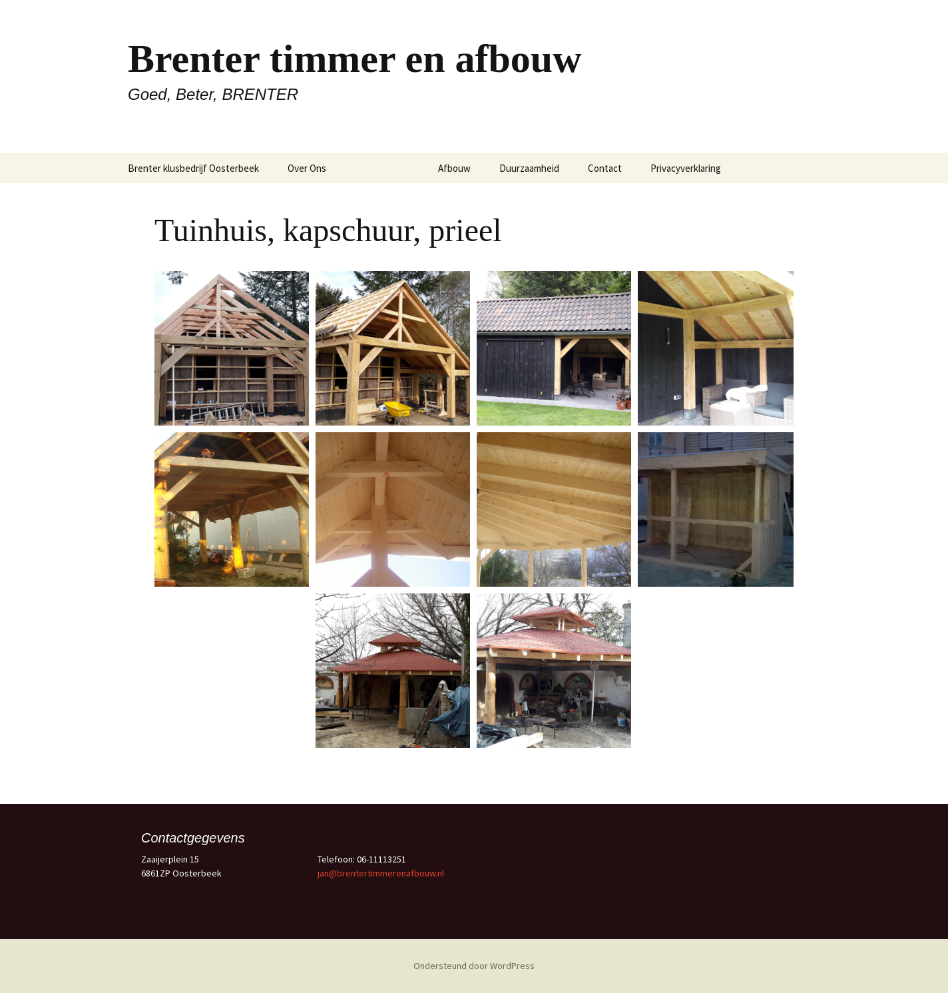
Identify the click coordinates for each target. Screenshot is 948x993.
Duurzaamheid (529, 168)
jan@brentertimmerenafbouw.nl (381, 873)
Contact (605, 168)
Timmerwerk (382, 168)
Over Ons (307, 168)
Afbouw (454, 168)
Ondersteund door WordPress (474, 966)
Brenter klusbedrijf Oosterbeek (193, 168)
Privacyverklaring (685, 168)
